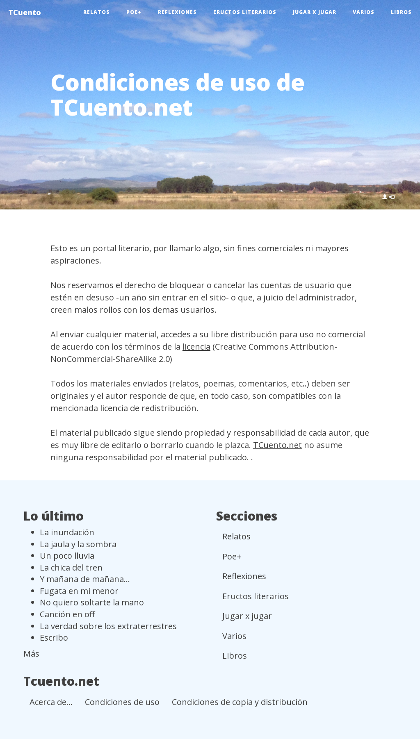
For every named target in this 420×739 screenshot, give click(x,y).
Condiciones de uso (122, 701)
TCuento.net (277, 444)
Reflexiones (177, 12)
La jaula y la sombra (78, 544)
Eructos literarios (244, 12)
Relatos (96, 12)
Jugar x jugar (314, 12)
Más (31, 653)
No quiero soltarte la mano (92, 602)
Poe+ (134, 12)
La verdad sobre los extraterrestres (108, 626)
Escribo (54, 637)
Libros (401, 12)
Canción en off (67, 614)
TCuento (24, 12)
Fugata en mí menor (79, 590)
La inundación (67, 532)
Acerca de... (51, 701)
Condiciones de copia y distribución (240, 701)
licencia (196, 346)
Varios (363, 12)
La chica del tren (71, 567)
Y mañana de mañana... (85, 578)
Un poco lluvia (67, 555)
